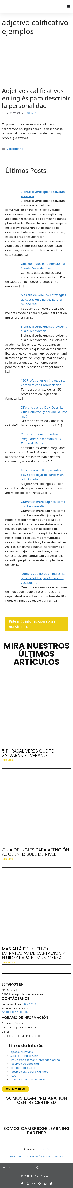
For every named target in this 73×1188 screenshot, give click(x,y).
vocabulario (15, 149)
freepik (45, 1149)
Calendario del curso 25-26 (28, 1079)
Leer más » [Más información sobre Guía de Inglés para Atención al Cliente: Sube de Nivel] (8, 859)
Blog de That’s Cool (22, 1068)
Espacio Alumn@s (21, 1052)
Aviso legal (16, 1156)
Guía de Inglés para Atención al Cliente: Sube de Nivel (35, 852)
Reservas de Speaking (24, 1064)
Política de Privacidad (38, 1156)
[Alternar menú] (68, 6)
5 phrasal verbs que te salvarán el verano (28, 753)
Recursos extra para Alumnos (29, 1071)
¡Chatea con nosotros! (15, 1012)
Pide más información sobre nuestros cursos (32, 624)
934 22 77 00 (29, 1004)
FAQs (13, 1076)
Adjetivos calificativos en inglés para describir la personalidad (36, 98)
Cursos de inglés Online (25, 1056)
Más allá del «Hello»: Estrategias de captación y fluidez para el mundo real (33, 953)
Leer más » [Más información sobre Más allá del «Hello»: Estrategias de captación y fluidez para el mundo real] (8, 962)
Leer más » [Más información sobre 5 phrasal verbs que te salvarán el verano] (8, 760)
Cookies (58, 1156)
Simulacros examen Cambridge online (35, 1060)
